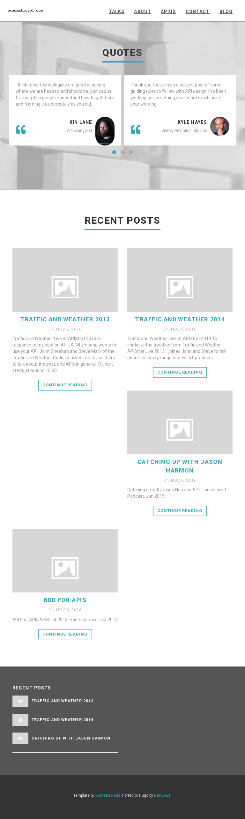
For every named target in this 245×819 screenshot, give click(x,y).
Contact (198, 11)
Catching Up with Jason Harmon (71, 738)
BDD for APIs (65, 600)
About (142, 11)
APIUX (168, 11)
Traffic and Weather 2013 (65, 319)
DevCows (162, 795)
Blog (226, 11)
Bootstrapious (107, 795)
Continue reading (65, 385)
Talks (117, 11)
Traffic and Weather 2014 (180, 319)
